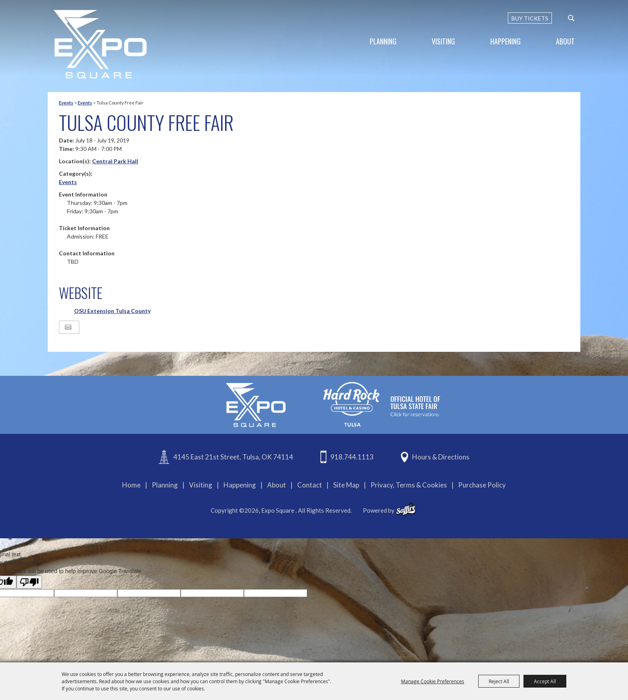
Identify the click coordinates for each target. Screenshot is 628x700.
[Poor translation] (29, 582)
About (565, 41)
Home (131, 485)
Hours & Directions (440, 457)
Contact (309, 485)
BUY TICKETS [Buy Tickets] (529, 18)
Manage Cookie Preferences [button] (432, 681)
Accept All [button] (545, 681)
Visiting (443, 41)
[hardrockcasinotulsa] (381, 404)
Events (66, 102)
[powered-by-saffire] (406, 509)
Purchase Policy (482, 485)
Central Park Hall (115, 161)
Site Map (346, 485)
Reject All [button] (499, 681)
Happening (505, 41)
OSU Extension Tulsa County (112, 310)
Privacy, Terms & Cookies (408, 485)
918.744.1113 (352, 457)
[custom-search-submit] (571, 18)
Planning (383, 41)
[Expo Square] (100, 44)
